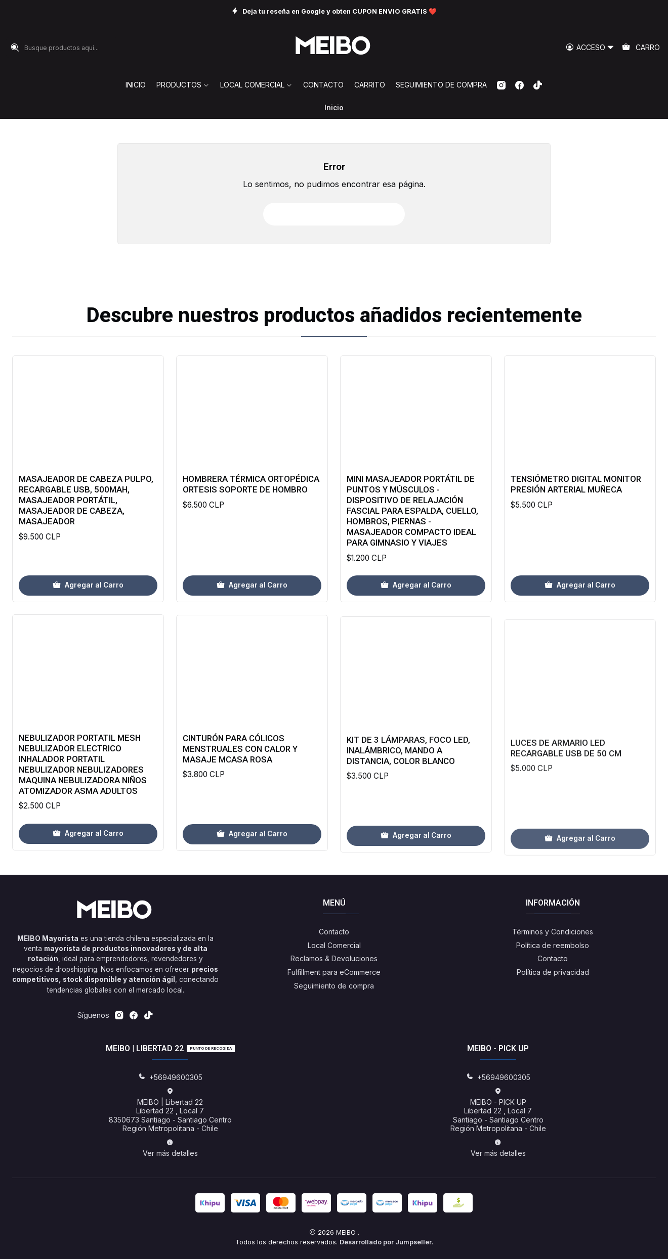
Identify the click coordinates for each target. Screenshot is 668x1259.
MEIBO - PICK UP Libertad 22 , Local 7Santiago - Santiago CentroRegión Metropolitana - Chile (498, 1110)
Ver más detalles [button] (170, 1148)
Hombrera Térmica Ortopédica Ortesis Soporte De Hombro (251, 528)
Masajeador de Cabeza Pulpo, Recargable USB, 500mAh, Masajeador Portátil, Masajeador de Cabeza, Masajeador (86, 530)
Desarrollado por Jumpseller (386, 1242)
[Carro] (641, 47)
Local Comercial (334, 945)
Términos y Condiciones (552, 931)
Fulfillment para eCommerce (334, 972)
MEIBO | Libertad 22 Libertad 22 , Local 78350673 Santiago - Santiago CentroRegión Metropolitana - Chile (170, 1110)
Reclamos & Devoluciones (334, 958)
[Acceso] (590, 47)
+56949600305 (170, 1077)
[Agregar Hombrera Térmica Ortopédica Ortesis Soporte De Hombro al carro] (252, 629)
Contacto (334, 931)
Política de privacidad (553, 972)
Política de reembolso (552, 945)
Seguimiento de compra (334, 985)
